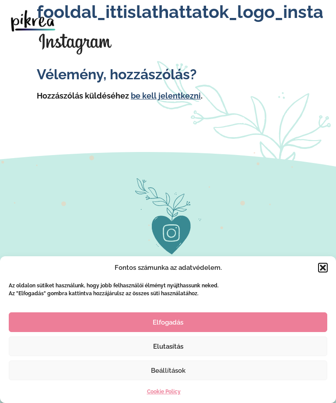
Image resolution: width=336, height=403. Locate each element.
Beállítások (168, 371)
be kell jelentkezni (166, 95)
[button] (322, 267)
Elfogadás (168, 322)
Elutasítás (168, 346)
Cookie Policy (164, 392)
